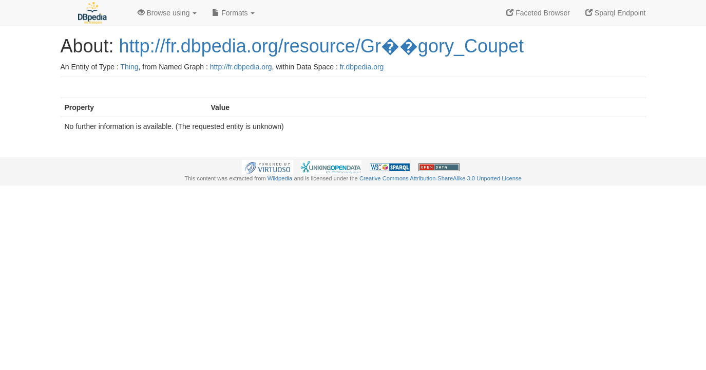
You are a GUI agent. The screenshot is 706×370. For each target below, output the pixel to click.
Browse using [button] (167, 13)
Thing (130, 67)
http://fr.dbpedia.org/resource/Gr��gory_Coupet (321, 46)
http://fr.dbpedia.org (241, 67)
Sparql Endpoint (615, 13)
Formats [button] (233, 13)
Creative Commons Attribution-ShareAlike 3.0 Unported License (440, 178)
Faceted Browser (538, 13)
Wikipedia (280, 178)
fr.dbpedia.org (362, 67)
